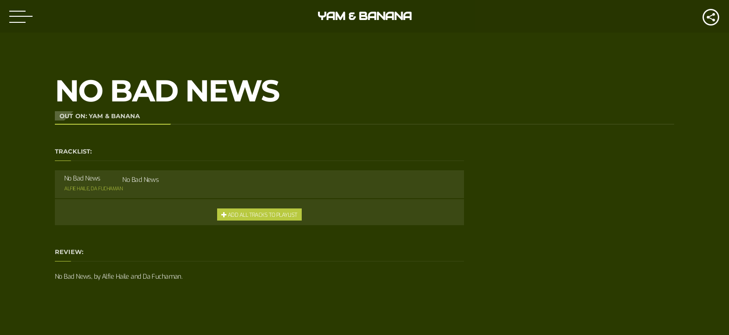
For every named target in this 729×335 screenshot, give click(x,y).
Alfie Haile (76, 188)
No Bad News (140, 179)
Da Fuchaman (106, 188)
